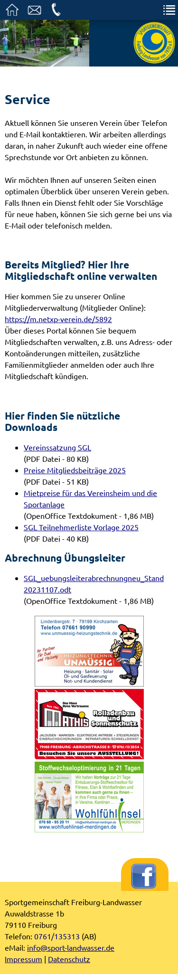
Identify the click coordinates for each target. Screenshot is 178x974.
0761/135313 (57, 936)
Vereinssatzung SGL (57, 447)
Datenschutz (69, 959)
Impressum (23, 959)
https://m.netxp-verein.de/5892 (58, 319)
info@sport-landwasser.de (70, 947)
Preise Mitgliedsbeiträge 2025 (75, 470)
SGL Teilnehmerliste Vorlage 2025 (81, 527)
